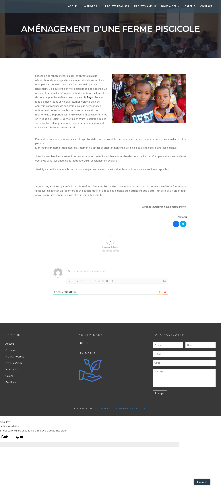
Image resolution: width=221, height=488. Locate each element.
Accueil (9, 343)
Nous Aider (169, 7)
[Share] (176, 224)
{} (107, 281)
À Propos (90, 7)
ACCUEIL (73, 7)
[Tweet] (183, 224)
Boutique (10, 382)
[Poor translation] (19, 437)
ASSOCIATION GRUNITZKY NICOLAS (123, 409)
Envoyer (160, 393)
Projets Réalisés (117, 7)
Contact (206, 7)
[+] (111, 281)
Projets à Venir (145, 7)
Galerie (189, 7)
